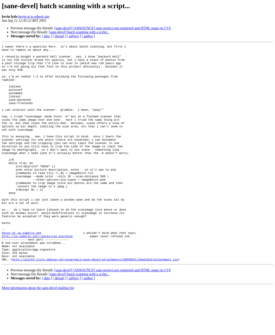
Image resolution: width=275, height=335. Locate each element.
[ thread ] (59, 36)
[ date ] (47, 36)
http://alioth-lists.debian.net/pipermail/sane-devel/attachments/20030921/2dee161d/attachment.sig (95, 303)
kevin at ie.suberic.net (33, 16)
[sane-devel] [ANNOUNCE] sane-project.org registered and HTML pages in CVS (112, 28)
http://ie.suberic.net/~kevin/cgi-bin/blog (37, 275)
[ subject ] (74, 36)
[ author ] (88, 36)
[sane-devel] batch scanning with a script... (79, 32)
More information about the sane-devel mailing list (38, 331)
